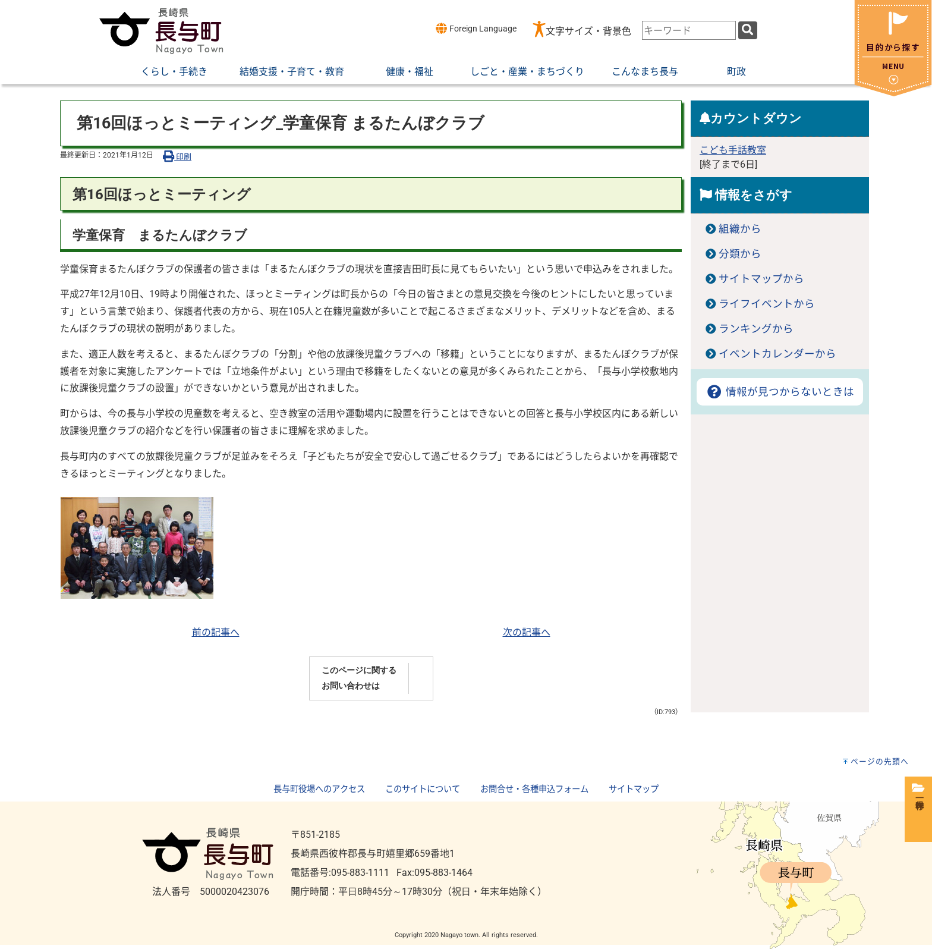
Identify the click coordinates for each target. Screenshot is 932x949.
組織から (740, 229)
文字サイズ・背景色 (588, 31)
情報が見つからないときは (780, 392)
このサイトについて (422, 789)
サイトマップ (634, 789)
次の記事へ (526, 632)
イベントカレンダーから (777, 354)
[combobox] (689, 30)
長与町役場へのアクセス (319, 789)
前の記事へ (216, 632)
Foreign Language (476, 28)
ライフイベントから (767, 304)
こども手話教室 (733, 150)
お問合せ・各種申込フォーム (534, 789)
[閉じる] (893, 93)
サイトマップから (761, 279)
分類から (740, 254)
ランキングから (756, 329)
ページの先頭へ (880, 761)
